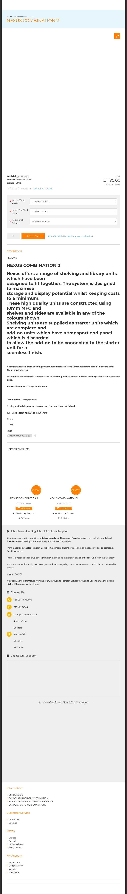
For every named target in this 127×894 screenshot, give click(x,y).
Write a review (43, 188)
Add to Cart (33, 236)
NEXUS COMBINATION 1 (24, 498)
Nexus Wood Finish (18, 202)
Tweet (11, 424)
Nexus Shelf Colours (18, 221)
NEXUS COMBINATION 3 (63, 498)
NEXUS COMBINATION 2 (24, 16)
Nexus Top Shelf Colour (20, 212)
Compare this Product (82, 236)
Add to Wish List (59, 236)
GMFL (18, 182)
